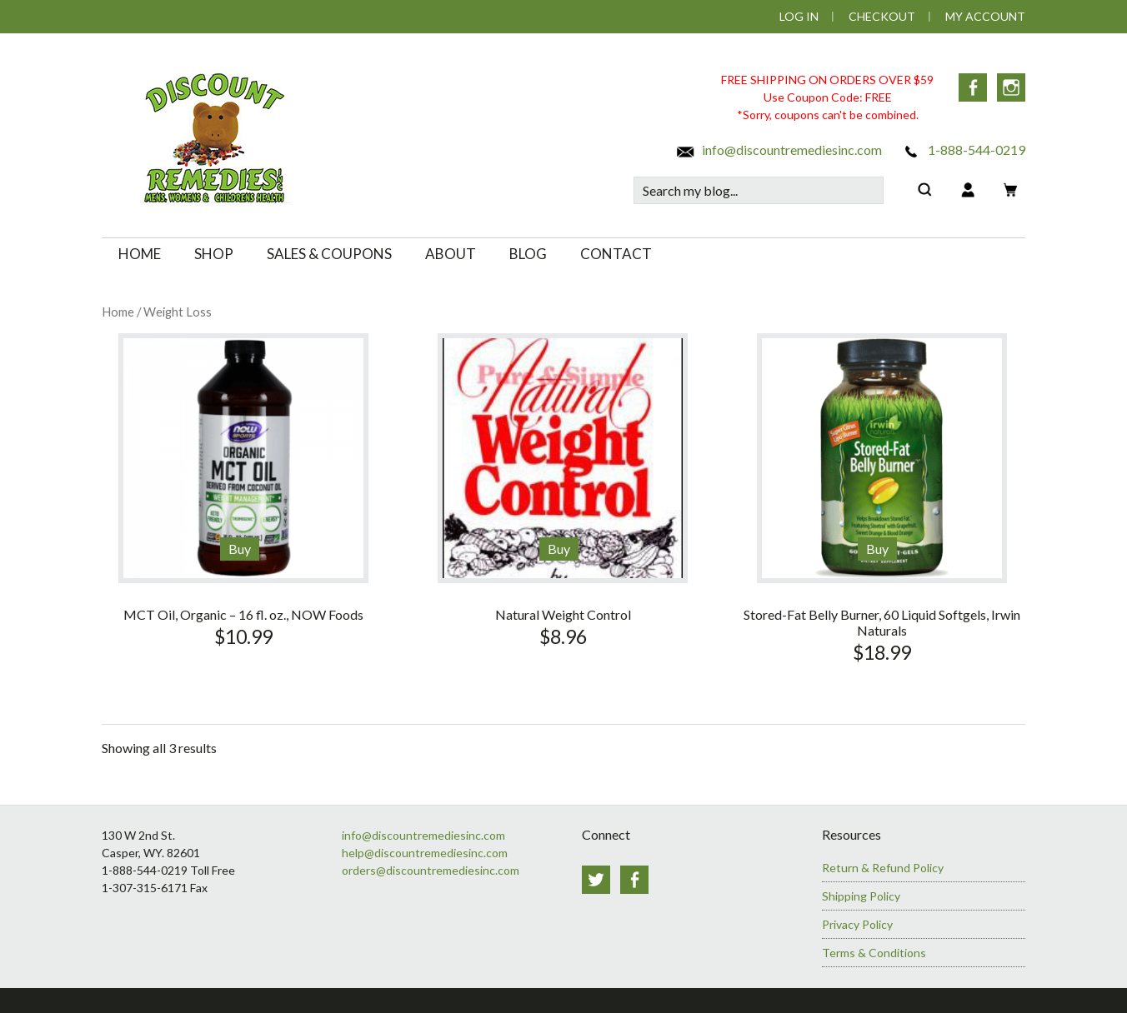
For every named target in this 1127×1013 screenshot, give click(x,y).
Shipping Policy (861, 896)
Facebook (973, 87)
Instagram (1011, 87)
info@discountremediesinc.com (778, 149)
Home (118, 311)
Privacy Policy (857, 924)
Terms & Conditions (874, 953)
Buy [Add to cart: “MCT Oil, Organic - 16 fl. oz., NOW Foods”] (239, 548)
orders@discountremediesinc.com (430, 870)
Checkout (882, 16)
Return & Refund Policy (883, 868)
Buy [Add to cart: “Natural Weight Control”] (559, 548)
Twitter (596, 880)
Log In (799, 16)
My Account (985, 16)
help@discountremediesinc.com (425, 853)
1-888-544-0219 (963, 149)
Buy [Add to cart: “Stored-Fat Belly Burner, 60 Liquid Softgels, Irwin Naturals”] (877, 548)
